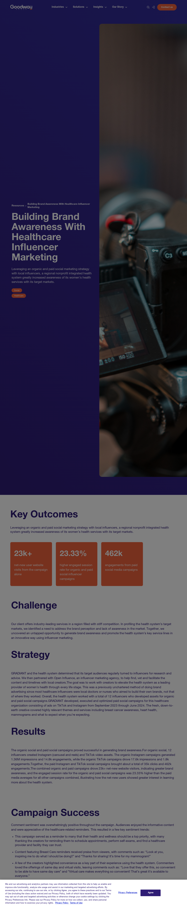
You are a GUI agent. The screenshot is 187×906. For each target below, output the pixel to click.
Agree (150, 895)
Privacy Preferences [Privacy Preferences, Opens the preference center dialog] (127, 895)
